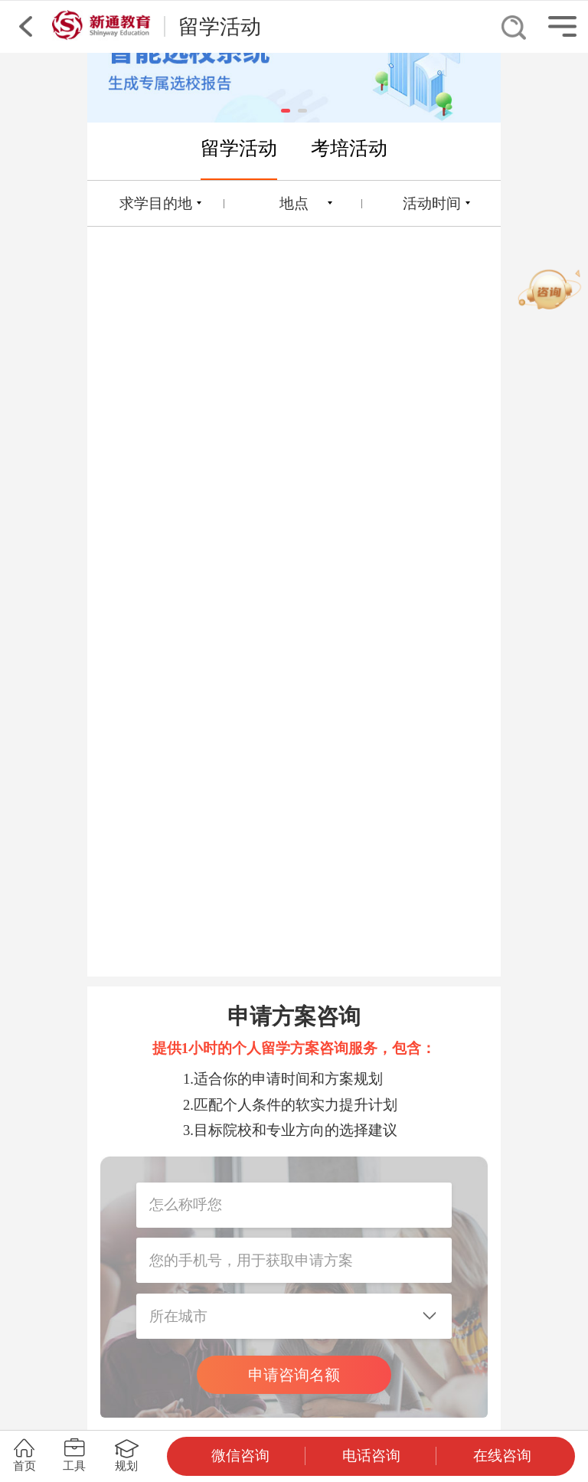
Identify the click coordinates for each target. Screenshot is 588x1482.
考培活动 (349, 148)
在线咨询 (502, 1456)
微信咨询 (240, 1456)
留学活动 (239, 148)
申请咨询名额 (294, 1374)
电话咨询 (371, 1456)
